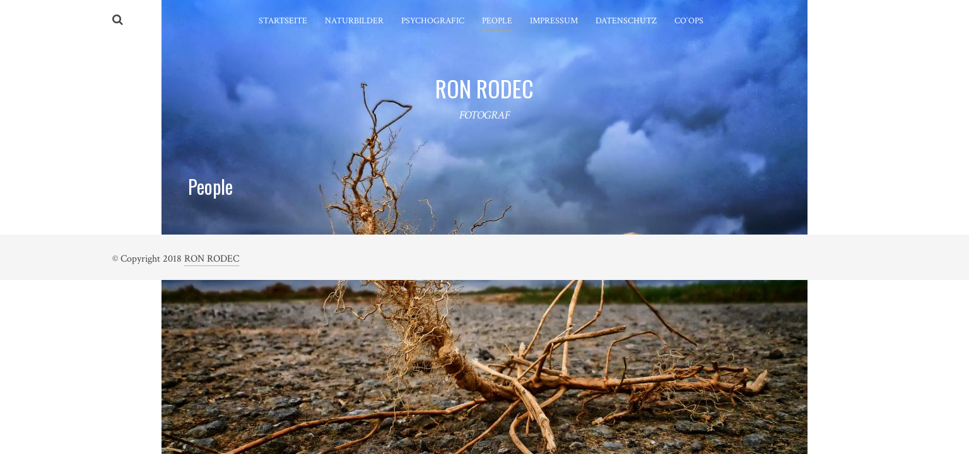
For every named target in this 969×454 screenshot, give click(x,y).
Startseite (283, 20)
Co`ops (688, 20)
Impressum (554, 20)
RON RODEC (211, 258)
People (497, 20)
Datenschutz (626, 20)
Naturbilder (354, 20)
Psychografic (432, 20)
